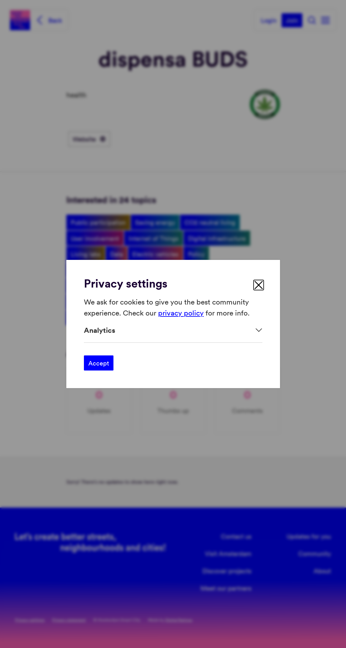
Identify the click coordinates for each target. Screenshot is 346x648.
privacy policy (181, 312)
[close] (259, 285)
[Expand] (173, 330)
